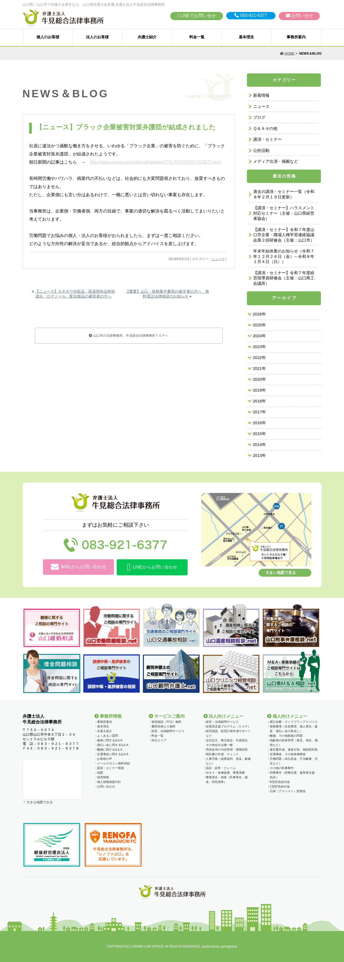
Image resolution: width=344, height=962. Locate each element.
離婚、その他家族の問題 (286, 735)
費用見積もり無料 (163, 726)
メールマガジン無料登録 (113, 763)
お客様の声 (104, 758)
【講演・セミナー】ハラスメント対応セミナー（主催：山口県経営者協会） (283, 213)
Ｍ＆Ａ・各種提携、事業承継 (225, 772)
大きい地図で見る (280, 572)
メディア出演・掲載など (275, 161)
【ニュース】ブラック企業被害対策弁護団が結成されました (126, 127)
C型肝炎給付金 (280, 786)
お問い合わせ (106, 786)
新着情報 (261, 95)
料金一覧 (196, 37)
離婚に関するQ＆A (109, 749)
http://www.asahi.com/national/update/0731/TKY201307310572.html (155, 162)
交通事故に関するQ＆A (112, 754)
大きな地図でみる (39, 802)
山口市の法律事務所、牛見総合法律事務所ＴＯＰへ (128, 336)
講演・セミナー (267, 139)
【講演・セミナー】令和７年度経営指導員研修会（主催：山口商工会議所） (283, 278)
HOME (287, 53)
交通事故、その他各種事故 (288, 754)
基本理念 (246, 37)
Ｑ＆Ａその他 (265, 128)
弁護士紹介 (147, 37)
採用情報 (103, 777)
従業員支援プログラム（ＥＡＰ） (228, 726)
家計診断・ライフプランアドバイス (294, 721)
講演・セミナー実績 (110, 768)
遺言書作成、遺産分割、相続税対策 (294, 749)
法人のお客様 (97, 37)
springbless (229, 946)
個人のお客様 (47, 37)
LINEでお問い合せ (196, 15)
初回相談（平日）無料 (166, 721)
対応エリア (158, 740)
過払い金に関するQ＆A (112, 745)
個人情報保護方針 (109, 781)
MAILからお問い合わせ (78, 567)
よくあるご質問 (107, 735)
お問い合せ (299, 15)
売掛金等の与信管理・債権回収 (227, 749)
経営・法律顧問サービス (167, 731)
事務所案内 (296, 37)
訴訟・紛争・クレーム (221, 768)
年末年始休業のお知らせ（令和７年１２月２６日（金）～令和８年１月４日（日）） (283, 256)
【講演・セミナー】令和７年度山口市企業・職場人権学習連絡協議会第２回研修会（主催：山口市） (283, 234)
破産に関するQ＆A (109, 740)
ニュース (218, 259)
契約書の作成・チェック (222, 754)
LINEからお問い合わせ (152, 567)
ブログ (259, 117)
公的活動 (261, 150)
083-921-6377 (250, 15)
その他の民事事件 (282, 768)
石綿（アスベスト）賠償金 (288, 791)
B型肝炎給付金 (280, 781)
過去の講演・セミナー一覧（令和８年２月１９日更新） (283, 194)
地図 (100, 772)
